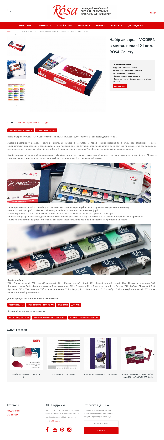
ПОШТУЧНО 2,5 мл (16, 305)
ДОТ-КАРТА (75, 305)
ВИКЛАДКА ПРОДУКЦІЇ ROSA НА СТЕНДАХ (50, 318)
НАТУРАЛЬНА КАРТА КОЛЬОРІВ (20, 130)
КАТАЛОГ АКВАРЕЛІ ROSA (46, 130)
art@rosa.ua (55, 421)
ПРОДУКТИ (25, 25)
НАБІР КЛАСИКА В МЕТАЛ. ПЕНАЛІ (41, 305)
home (9, 32)
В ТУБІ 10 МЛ (63, 305)
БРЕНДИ (43, 25)
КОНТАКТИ (116, 25)
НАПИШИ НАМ (119, 86)
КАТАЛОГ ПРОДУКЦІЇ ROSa (19, 318)
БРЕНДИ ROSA (12, 415)
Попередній (16, 34)
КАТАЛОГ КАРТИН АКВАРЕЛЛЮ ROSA (84, 318)
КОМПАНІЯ (84, 25)
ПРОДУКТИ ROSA (25, 32)
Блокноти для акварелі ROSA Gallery (100, 374)
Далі (17, 105)
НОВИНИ (100, 25)
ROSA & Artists (64, 25)
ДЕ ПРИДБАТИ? (137, 25)
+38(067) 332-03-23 (68, 417)
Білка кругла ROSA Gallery (63, 374)
